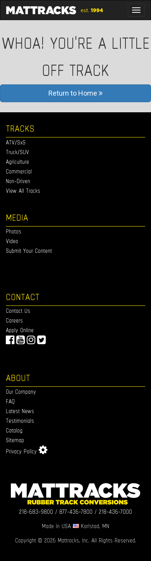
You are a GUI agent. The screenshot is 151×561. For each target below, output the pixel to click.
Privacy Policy (21, 451)
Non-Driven (18, 181)
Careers (14, 320)
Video (12, 241)
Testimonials (20, 420)
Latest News (20, 411)
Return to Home (75, 93)
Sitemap (15, 440)
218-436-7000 (115, 511)
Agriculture (17, 161)
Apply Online (20, 330)
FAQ (10, 401)
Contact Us (18, 310)
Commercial (19, 171)
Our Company (21, 391)
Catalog (14, 430)
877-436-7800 (76, 511)
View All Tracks (23, 190)
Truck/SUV (17, 152)
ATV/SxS (16, 142)
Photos (13, 231)
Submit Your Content (29, 250)
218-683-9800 (36, 511)
